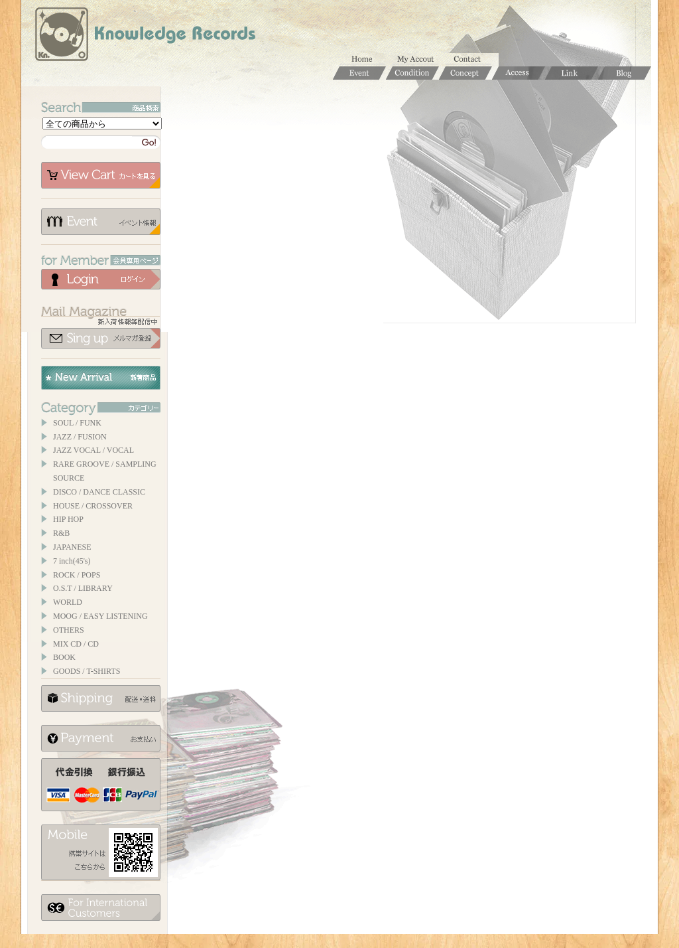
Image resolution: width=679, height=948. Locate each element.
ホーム (366, 59)
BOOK (64, 657)
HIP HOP (68, 519)
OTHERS (68, 630)
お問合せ (472, 59)
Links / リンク (571, 73)
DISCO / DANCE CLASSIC (99, 492)
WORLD (67, 602)
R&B (61, 533)
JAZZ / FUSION (80, 436)
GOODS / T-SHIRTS (86, 671)
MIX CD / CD (76, 644)
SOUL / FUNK (77, 423)
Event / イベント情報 (359, 73)
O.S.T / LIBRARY (83, 588)
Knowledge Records (144, 36)
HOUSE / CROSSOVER (93, 506)
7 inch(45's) (71, 561)
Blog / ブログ (624, 73)
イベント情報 (100, 221)
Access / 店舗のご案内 (518, 73)
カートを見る (100, 175)
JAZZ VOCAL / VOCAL (93, 450)
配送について (100, 698)
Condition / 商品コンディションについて (412, 73)
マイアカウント (419, 59)
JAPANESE (72, 547)
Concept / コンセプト (465, 73)
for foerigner (100, 907)
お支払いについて (100, 738)
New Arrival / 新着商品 (100, 378)
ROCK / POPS (76, 575)
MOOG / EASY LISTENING (100, 616)
